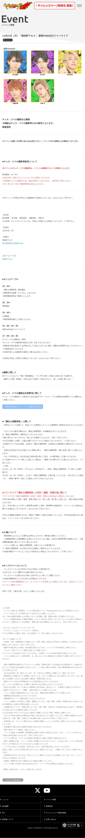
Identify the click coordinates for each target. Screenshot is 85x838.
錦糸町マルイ (7, 268)
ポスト (9, 49)
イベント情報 (49, 799)
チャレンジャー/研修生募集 (54, 812)
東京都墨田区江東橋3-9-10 (12, 252)
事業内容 (48, 806)
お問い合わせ (49, 819)
